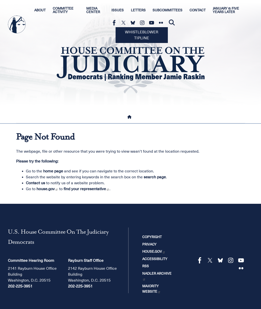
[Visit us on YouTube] (152, 22)
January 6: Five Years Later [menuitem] (226, 10)
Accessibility (154, 259)
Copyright (152, 237)
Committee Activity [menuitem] (63, 10)
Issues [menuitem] (117, 10)
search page (155, 177)
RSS (145, 266)
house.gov (47, 189)
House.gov (153, 251)
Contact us (35, 183)
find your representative (86, 189)
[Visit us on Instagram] (143, 22)
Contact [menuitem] (198, 10)
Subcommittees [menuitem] (167, 10)
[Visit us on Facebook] (115, 22)
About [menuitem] (40, 10)
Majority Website (151, 288)
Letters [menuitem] (138, 10)
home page (53, 171)
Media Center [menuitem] (93, 10)
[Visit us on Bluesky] (134, 22)
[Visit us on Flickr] (162, 22)
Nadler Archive (157, 276)
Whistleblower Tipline (141, 35)
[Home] (130, 117)
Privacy (149, 244)
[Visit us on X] (124, 22)
